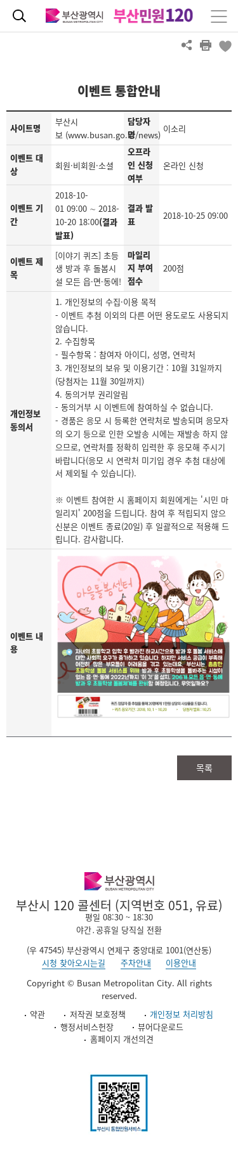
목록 (204, 767)
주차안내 (136, 963)
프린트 (205, 45)
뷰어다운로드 (160, 1027)
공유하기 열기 (186, 45)
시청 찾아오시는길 (73, 963)
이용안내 (181, 963)
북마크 (224, 45)
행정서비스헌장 (87, 1027)
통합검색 (19, 15)
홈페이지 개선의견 (122, 1039)
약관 (37, 1014)
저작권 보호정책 (98, 1014)
